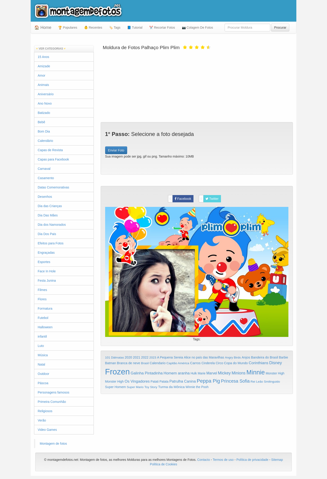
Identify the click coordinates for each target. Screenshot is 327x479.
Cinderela (208, 363)
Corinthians (258, 363)
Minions (238, 373)
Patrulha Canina (182, 381)
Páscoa (43, 383)
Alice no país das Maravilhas (204, 357)
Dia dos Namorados (52, 224)
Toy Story (150, 387)
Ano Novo (45, 103)
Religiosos (45, 411)
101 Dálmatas (114, 357)
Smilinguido (272, 381)
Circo (219, 363)
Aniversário (46, 94)
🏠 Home (42, 27)
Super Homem (115, 387)
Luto (41, 346)
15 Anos (43, 57)
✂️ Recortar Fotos (162, 27)
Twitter (209, 198)
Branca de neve (128, 363)
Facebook (179, 198)
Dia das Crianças (50, 206)
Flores (42, 299)
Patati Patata (159, 381)
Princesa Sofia (235, 381)
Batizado (44, 113)
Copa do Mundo (236, 363)
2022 (144, 357)
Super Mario (135, 387)
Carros (195, 363)
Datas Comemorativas (53, 187)
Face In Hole (47, 271)
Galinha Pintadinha (147, 373)
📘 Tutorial (134, 27)
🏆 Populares (67, 27)
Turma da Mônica (171, 387)
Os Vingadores (137, 381)
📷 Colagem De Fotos (197, 27)
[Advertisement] (197, 86)
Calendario (158, 363)
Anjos (246, 357)
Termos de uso (223, 459)
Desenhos (45, 196)
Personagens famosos (53, 392)
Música (43, 355)
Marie (202, 373)
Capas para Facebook (53, 159)
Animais (43, 85)
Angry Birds (233, 357)
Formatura (45, 308)
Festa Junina (47, 280)
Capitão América (177, 363)
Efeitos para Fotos (51, 243)
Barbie (283, 357)
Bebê (41, 122)
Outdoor (43, 374)
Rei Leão (256, 381)
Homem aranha (177, 373)
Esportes (44, 262)
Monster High (275, 373)
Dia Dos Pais (47, 234)
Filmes (42, 290)
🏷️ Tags (114, 27)
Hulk (194, 373)
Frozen (117, 371)
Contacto (204, 459)
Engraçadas (46, 252)
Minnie (255, 372)
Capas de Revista (50, 150)
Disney (275, 362)
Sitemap (277, 459)
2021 (136, 357)
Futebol (43, 318)
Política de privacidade (252, 459)
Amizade (44, 66)
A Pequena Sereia (170, 357)
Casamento (46, 178)
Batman (110, 363)
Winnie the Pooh (197, 387)
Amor (41, 75)
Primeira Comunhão (52, 402)
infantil (42, 336)
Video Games (47, 429)
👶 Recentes (93, 27)
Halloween (45, 327)
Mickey (224, 373)
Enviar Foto (116, 150)
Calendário (45, 141)
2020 (128, 357)
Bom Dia (44, 131)
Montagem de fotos (53, 443)
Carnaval (44, 169)
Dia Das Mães (48, 215)
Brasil (145, 363)
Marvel (211, 373)
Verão (42, 420)
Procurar (280, 27)
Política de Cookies (163, 464)
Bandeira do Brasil (264, 357)
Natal (41, 364)
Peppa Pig (208, 381)
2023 (152, 357)
